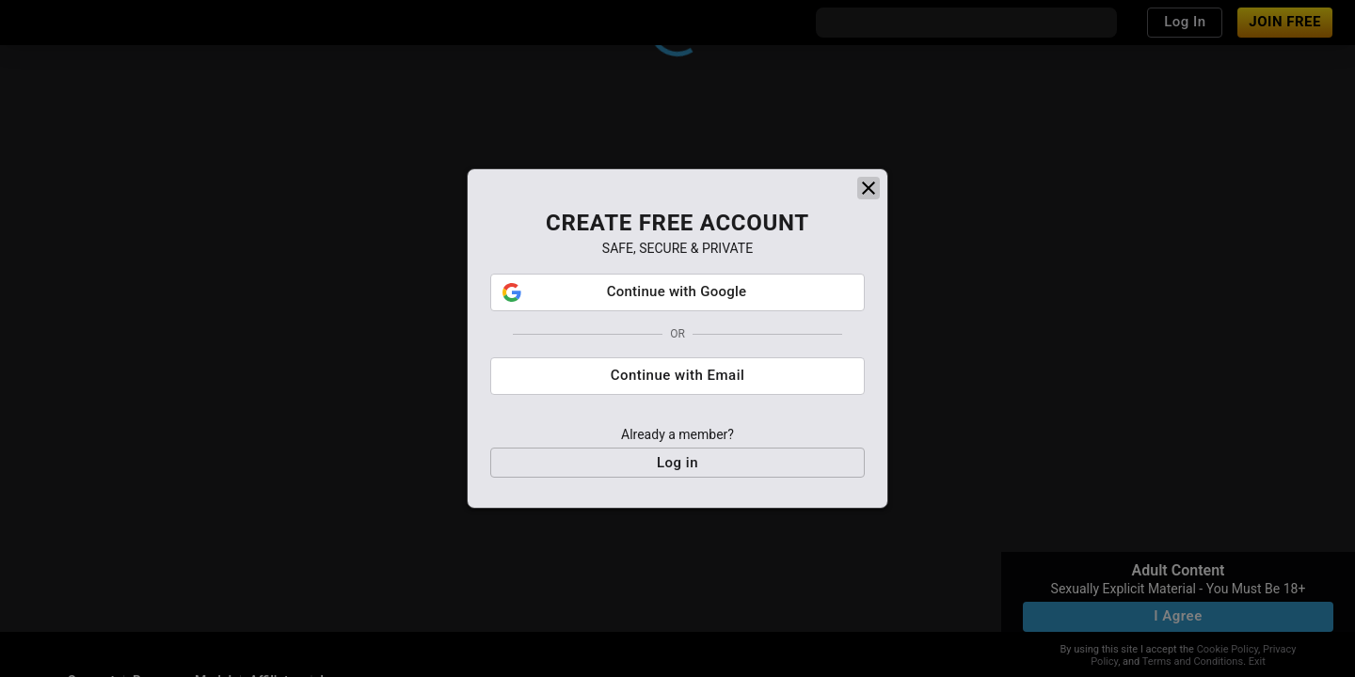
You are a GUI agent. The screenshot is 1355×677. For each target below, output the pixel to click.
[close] (868, 188)
